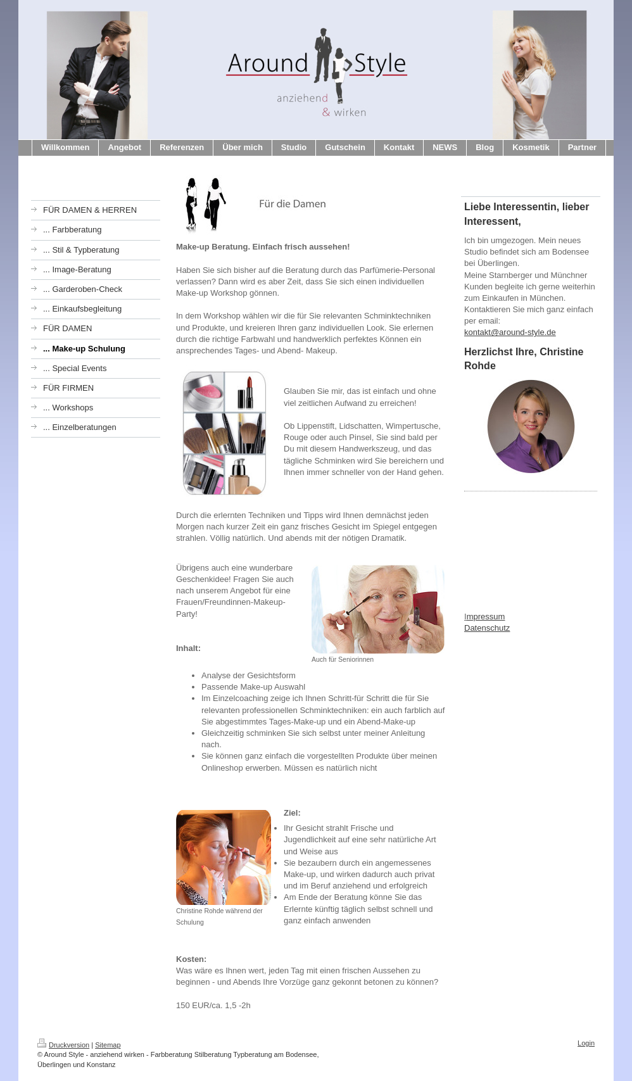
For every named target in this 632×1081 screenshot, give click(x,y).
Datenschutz (487, 628)
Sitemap (107, 1045)
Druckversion (63, 1045)
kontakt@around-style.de (510, 332)
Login (586, 1043)
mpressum (486, 616)
